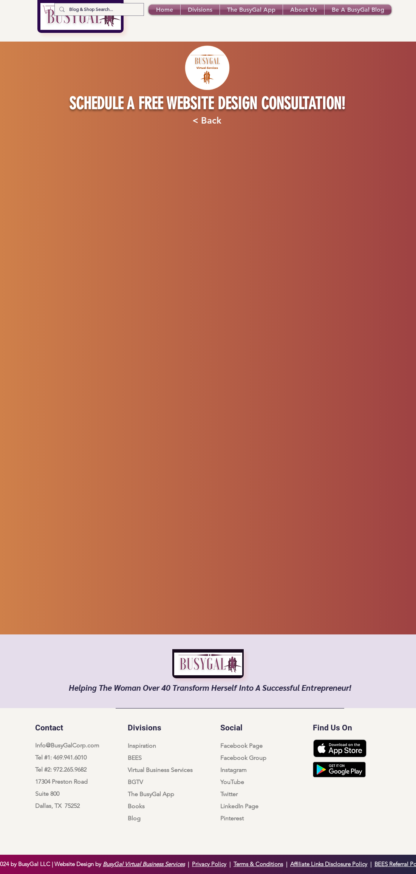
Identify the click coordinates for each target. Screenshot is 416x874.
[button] (47, 10)
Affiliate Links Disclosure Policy (328, 864)
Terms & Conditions (258, 864)
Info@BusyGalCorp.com (67, 745)
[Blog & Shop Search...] (98, 9)
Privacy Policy (209, 864)
